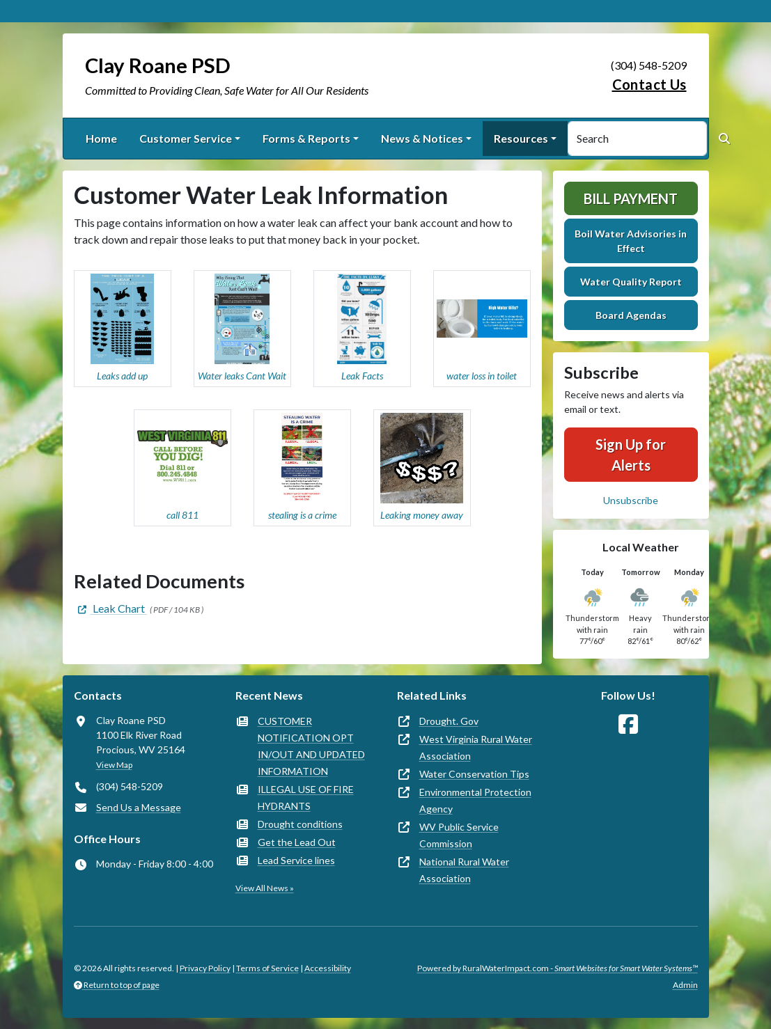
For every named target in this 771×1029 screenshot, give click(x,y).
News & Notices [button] (422, 138)
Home (101, 138)
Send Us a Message (138, 807)
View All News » (264, 888)
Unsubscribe (630, 500)
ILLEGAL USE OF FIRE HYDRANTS (306, 797)
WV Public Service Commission (459, 835)
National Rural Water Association (464, 870)
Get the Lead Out (297, 842)
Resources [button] (521, 138)
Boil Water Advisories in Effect (631, 241)
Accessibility (327, 968)
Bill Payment (631, 198)
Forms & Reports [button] (306, 138)
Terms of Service (267, 968)
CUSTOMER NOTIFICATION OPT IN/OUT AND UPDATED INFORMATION (311, 746)
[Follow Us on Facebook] (628, 724)
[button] (122, 328)
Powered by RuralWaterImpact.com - (557, 968)
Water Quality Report (631, 282)
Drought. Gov (448, 721)
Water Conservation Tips (474, 774)
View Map (114, 765)
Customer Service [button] (185, 138)
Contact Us (649, 84)
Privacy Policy (205, 968)
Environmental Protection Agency (475, 800)
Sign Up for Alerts (630, 454)
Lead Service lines (296, 860)
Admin (685, 985)
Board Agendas (631, 315)
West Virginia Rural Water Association (475, 747)
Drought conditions (300, 824)
